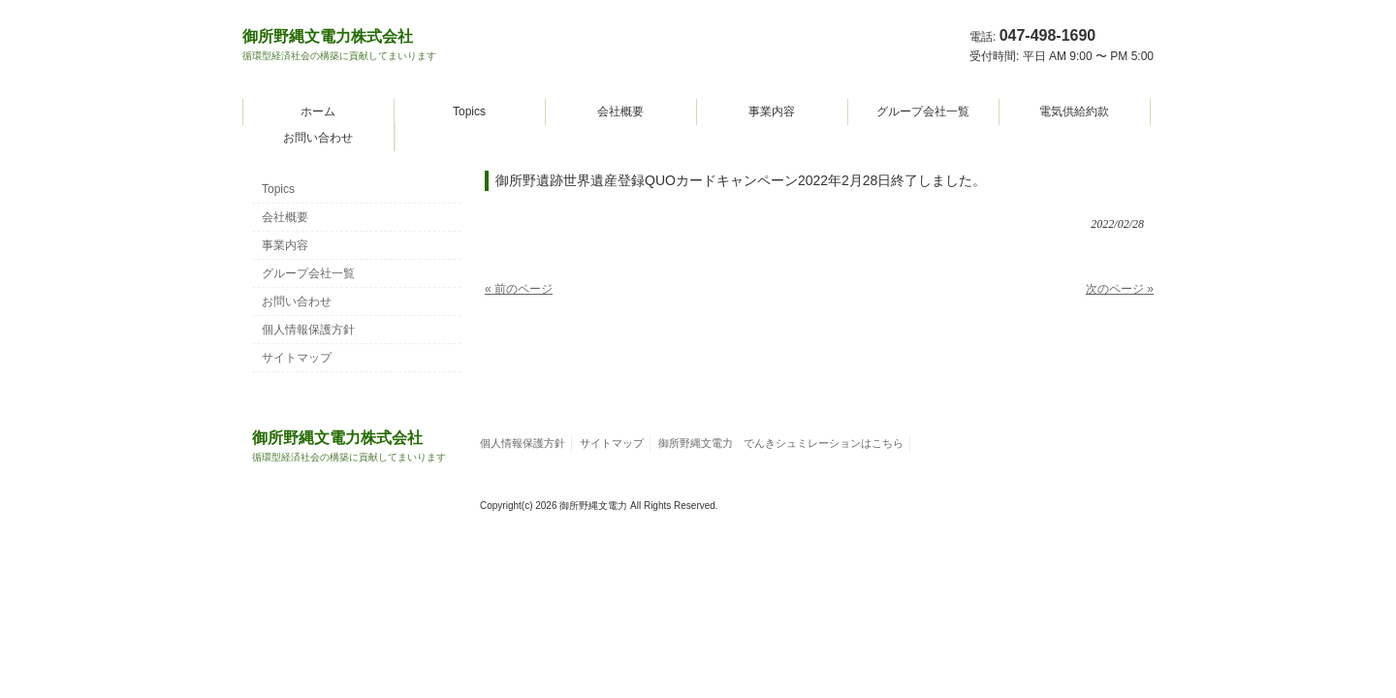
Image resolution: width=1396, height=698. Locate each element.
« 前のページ (519, 289)
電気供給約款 (1074, 111)
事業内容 (771, 111)
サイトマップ (297, 358)
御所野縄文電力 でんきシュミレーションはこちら (781, 443)
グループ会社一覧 (922, 111)
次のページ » (1120, 289)
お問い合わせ (318, 137)
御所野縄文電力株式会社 (339, 44)
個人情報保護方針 (308, 329)
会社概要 (620, 111)
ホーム (318, 111)
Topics (469, 111)
